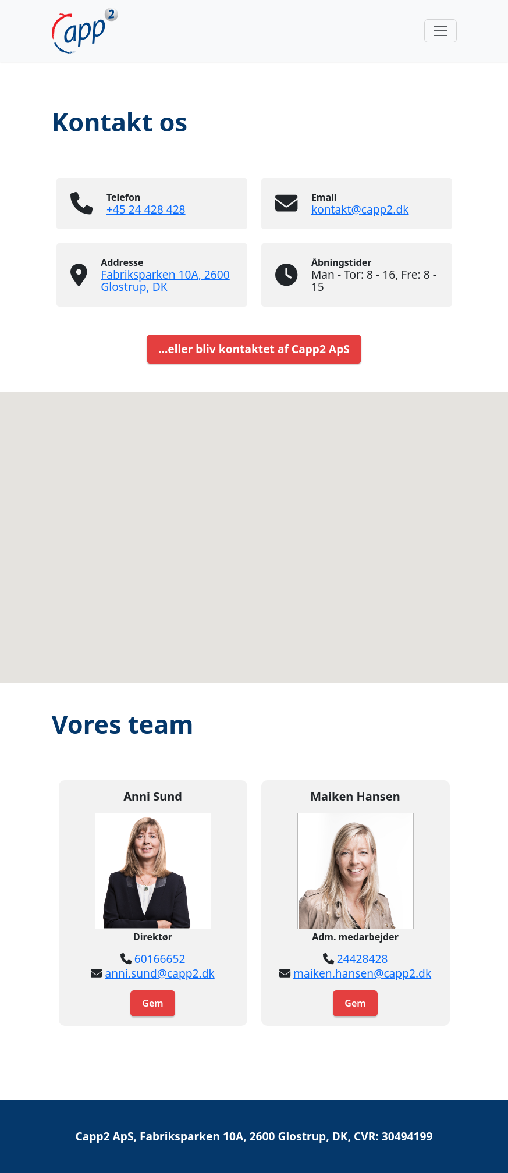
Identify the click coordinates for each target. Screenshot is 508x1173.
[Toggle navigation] (440, 30)
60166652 (160, 958)
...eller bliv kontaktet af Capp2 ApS (254, 349)
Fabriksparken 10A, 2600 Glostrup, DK (165, 280)
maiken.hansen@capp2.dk (362, 973)
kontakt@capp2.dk (360, 209)
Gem (152, 1003)
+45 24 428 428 (146, 209)
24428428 (362, 958)
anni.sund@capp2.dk (159, 973)
